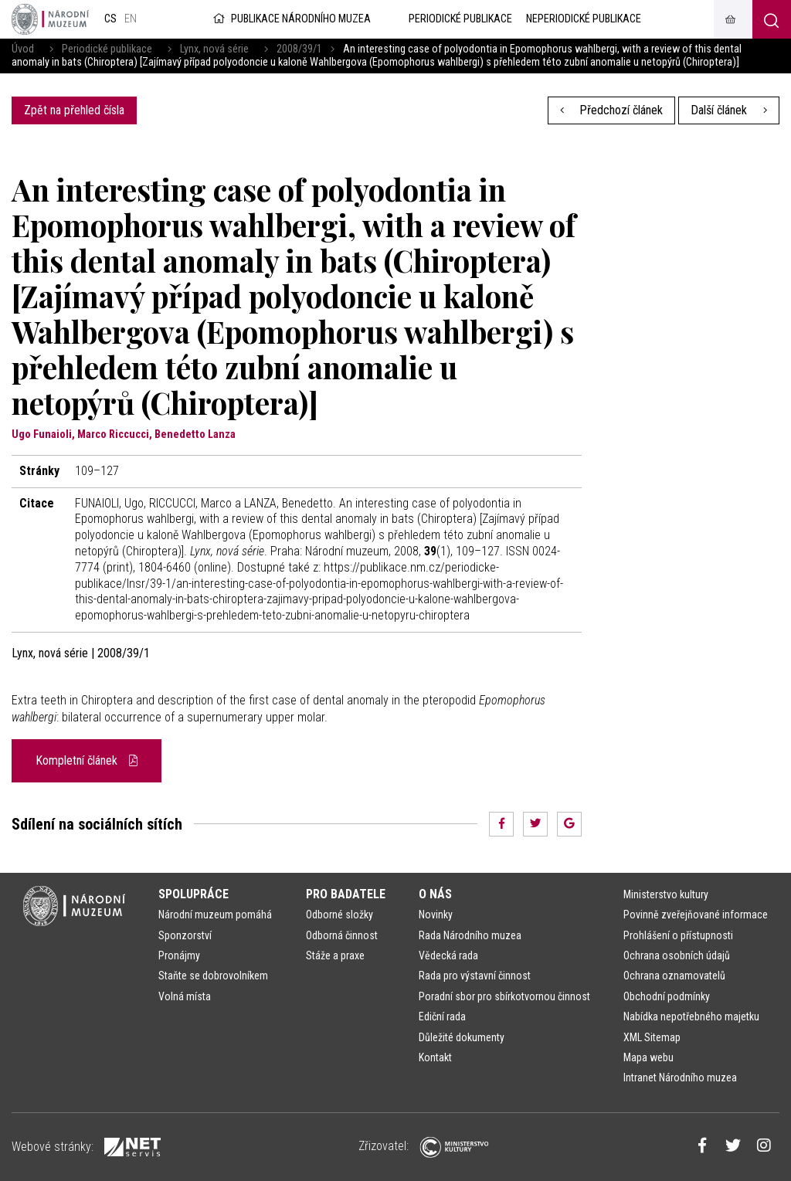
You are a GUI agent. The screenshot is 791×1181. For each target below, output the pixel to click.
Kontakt (435, 1057)
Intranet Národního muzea (680, 1077)
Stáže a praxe (335, 955)
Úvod (23, 49)
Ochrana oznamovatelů (674, 975)
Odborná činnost (342, 935)
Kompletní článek (86, 760)
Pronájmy (179, 955)
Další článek (729, 110)
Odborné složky (339, 914)
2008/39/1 (299, 49)
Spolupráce (193, 894)
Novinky (436, 914)
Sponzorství (185, 935)
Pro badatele (345, 894)
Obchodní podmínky (666, 996)
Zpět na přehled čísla (74, 110)
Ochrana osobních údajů (676, 955)
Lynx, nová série (214, 49)
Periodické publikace (107, 49)
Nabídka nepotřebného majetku (691, 1016)
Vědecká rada (448, 955)
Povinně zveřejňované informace (695, 914)
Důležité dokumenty (461, 1037)
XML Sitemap (652, 1037)
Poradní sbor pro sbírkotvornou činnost (504, 996)
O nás (435, 894)
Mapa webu (648, 1057)
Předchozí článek (612, 110)
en (130, 18)
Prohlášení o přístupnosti (678, 935)
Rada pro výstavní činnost (475, 975)
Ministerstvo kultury (665, 894)
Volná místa (184, 996)
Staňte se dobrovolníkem (213, 975)
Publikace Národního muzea (290, 18)
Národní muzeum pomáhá (215, 914)
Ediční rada (442, 1016)
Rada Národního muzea (470, 935)
